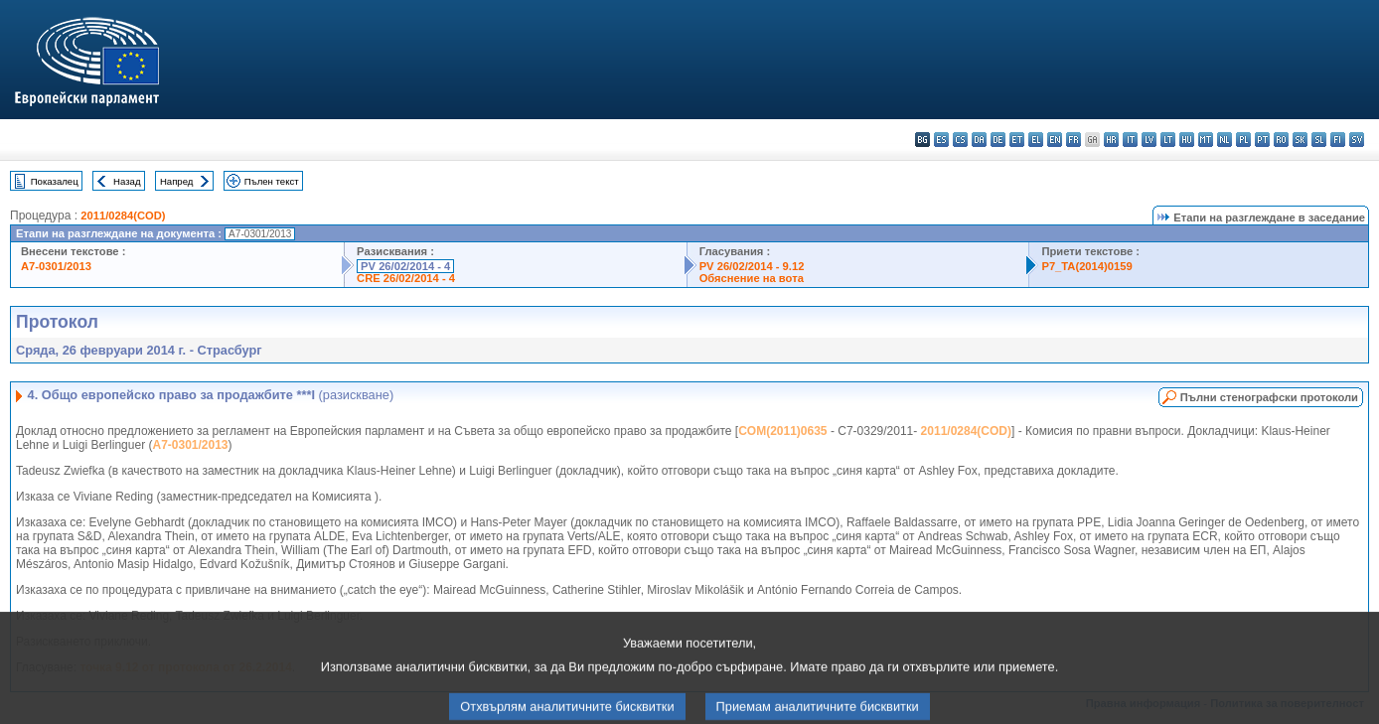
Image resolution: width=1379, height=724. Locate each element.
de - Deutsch (998, 139)
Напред (177, 181)
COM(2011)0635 (782, 431)
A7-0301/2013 (56, 266)
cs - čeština (960, 139)
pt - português (1262, 139)
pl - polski (1243, 139)
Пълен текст (271, 181)
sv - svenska (1356, 139)
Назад (127, 181)
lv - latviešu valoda (1149, 139)
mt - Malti (1205, 139)
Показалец (54, 181)
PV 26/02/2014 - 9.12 (752, 266)
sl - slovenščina (1318, 139)
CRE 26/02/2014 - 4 (406, 278)
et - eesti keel (1016, 139)
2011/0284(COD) (122, 215)
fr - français (1073, 139)
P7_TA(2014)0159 (1086, 266)
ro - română (1281, 139)
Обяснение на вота (751, 278)
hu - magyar (1186, 139)
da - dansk (979, 139)
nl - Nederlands (1224, 139)
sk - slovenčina (1300, 139)
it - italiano (1130, 139)
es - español (941, 139)
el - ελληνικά (1035, 139)
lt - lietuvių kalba (1167, 139)
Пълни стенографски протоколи (1269, 397)
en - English (1054, 139)
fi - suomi (1337, 139)
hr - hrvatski (1111, 139)
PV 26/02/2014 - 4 (405, 266)
